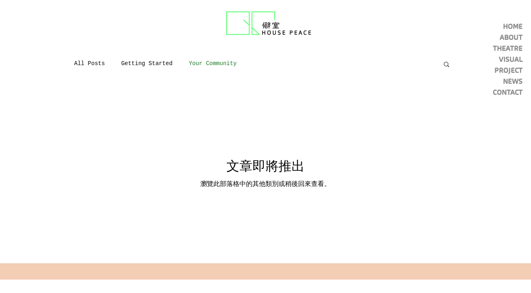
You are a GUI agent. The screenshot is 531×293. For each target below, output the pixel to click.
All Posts (89, 63)
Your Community (213, 63)
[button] (446, 65)
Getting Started (147, 63)
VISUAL (510, 59)
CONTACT (507, 92)
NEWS (512, 81)
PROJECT (508, 70)
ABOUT (511, 37)
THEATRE (507, 48)
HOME (512, 26)
